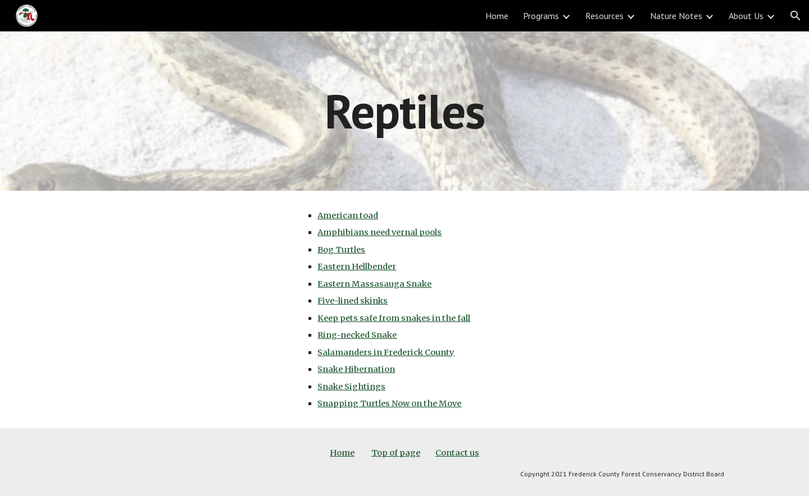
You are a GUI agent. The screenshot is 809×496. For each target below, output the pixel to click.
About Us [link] (746, 15)
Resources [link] (604, 15)
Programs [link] (541, 15)
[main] (404, 110)
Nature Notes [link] (676, 15)
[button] (795, 15)
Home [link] (496, 15)
